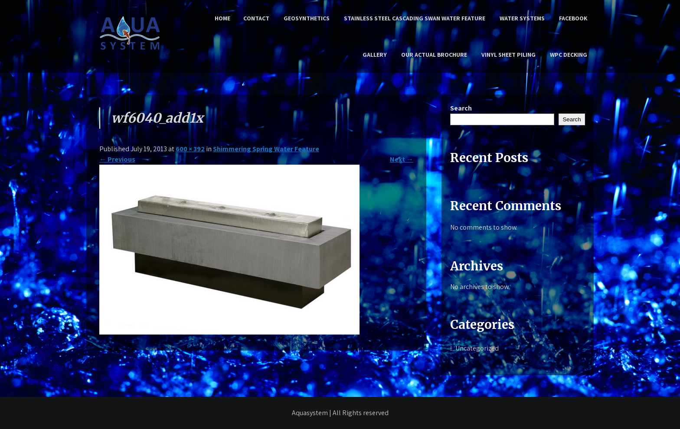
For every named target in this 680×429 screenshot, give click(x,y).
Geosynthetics (307, 18)
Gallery (375, 54)
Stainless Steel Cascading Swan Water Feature (414, 18)
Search (461, 108)
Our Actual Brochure (434, 54)
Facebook (573, 18)
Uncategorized (477, 348)
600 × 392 (190, 148)
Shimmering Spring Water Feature (266, 148)
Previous (117, 159)
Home (222, 18)
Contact (256, 18)
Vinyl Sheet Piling (508, 54)
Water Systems (522, 18)
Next (401, 159)
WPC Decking (568, 54)
